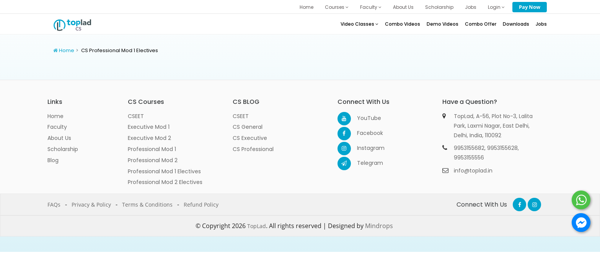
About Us (403, 7)
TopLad (256, 226)
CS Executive (250, 138)
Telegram (363, 163)
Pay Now (529, 6)
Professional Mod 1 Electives (164, 171)
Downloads (516, 24)
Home (306, 7)
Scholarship (439, 7)
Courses (337, 7)
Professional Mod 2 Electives (165, 182)
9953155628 (502, 148)
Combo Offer (480, 24)
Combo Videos (402, 24)
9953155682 (469, 148)
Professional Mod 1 (152, 149)
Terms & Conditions (147, 204)
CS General (247, 127)
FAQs (53, 204)
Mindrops (379, 226)
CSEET (136, 116)
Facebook (363, 133)
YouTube (363, 118)
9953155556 (469, 157)
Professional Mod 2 (153, 160)
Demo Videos (442, 24)
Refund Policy (201, 204)
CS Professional (253, 149)
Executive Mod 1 (149, 127)
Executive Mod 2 (149, 138)
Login (496, 7)
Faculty (371, 7)
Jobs (470, 7)
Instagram (363, 148)
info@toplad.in (473, 170)
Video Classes (359, 24)
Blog (53, 160)
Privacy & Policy (91, 204)
